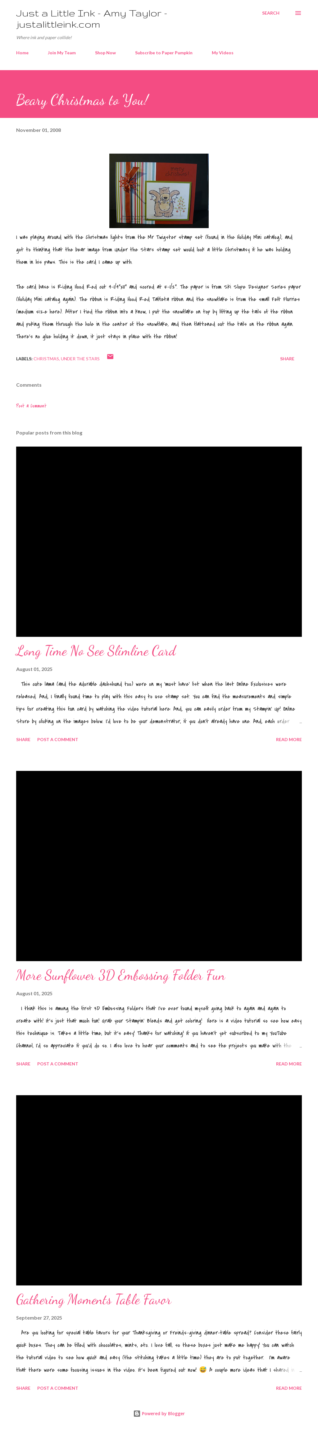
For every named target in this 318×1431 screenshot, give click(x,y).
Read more (289, 739)
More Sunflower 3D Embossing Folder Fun (120, 975)
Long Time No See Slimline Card (95, 651)
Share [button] (287, 358)
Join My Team (62, 52)
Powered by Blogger (159, 1413)
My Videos (223, 52)
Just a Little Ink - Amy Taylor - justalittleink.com (91, 18)
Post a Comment (31, 406)
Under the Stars (80, 358)
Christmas (46, 358)
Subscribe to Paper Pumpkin (164, 52)
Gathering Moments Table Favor (93, 1299)
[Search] (270, 13)
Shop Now (105, 52)
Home (22, 52)
